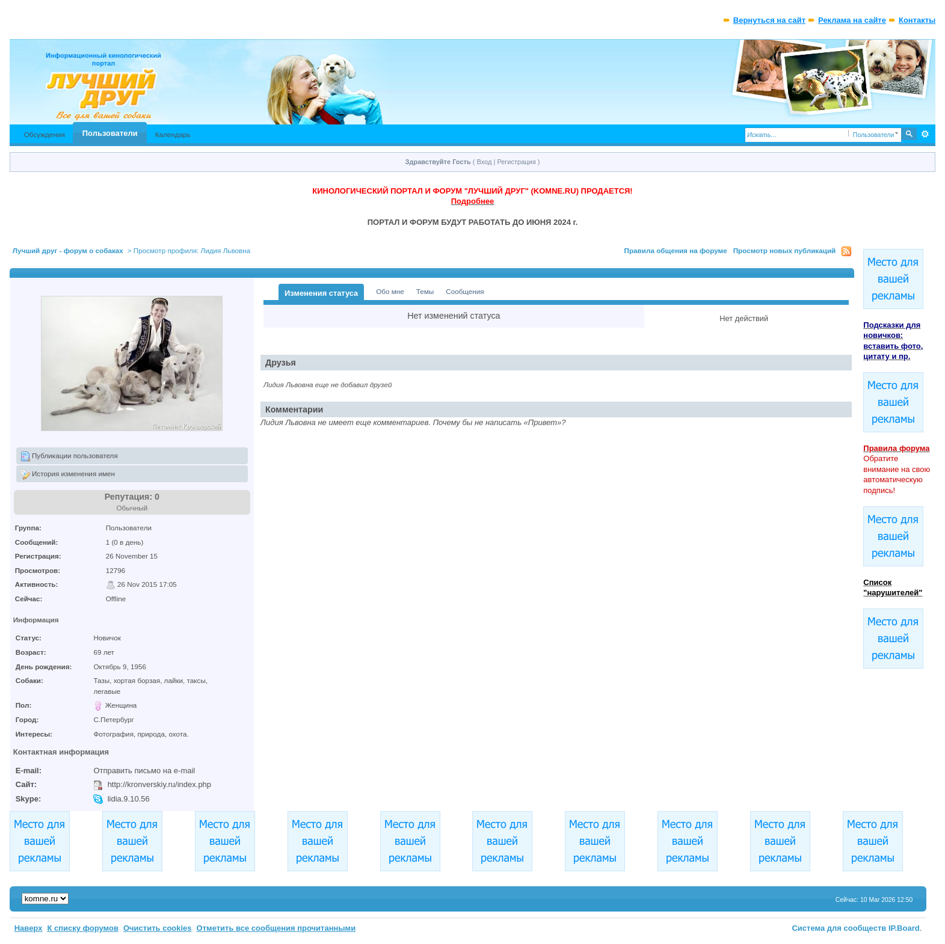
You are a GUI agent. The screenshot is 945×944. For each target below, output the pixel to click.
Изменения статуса (321, 293)
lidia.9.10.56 (129, 798)
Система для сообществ (839, 928)
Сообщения (465, 291)
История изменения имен (67, 474)
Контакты (917, 20)
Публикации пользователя (69, 456)
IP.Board (904, 928)
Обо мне (390, 291)
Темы (425, 291)
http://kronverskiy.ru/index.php (159, 784)
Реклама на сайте (852, 20)
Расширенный (924, 134)
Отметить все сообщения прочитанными (276, 928)
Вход (484, 161)
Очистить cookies (157, 928)
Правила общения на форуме (675, 250)
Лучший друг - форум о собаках (68, 250)
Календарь (173, 134)
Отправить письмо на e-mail (144, 770)
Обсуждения (44, 134)
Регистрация (516, 161)
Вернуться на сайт (769, 20)
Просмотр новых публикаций (784, 250)
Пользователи (110, 133)
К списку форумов (83, 928)
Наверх (28, 928)
